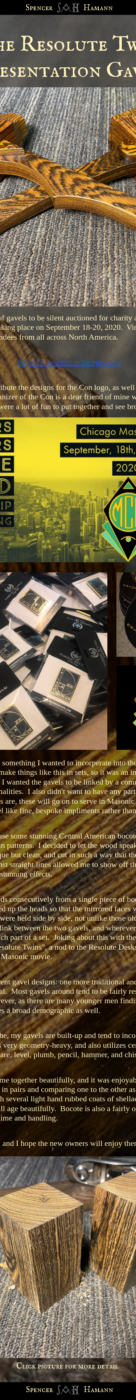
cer (47, 1390)
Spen (34, 1390)
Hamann (98, 1390)
